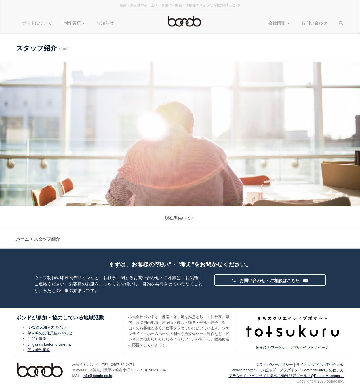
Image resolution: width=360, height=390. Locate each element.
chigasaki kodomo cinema (49, 344)
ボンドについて (37, 22)
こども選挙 (37, 338)
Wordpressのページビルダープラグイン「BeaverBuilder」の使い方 (287, 370)
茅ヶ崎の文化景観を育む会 (50, 333)
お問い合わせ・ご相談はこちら (270, 280)
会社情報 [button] (278, 22)
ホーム (22, 238)
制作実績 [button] (74, 22)
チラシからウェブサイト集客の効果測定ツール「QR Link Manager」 (286, 376)
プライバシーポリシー (274, 364)
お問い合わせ (314, 22)
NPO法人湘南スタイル (47, 327)
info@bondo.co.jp (97, 376)
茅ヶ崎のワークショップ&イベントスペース (292, 347)
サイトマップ (307, 364)
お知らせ (105, 22)
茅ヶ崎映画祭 (39, 350)
